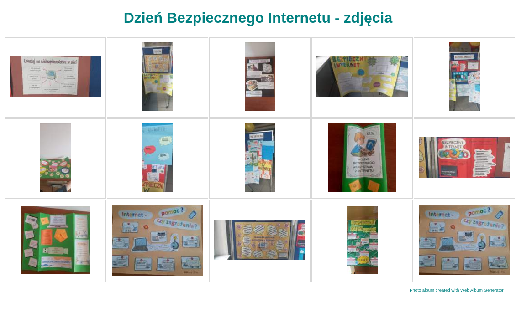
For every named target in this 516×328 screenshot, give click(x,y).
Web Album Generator (482, 289)
